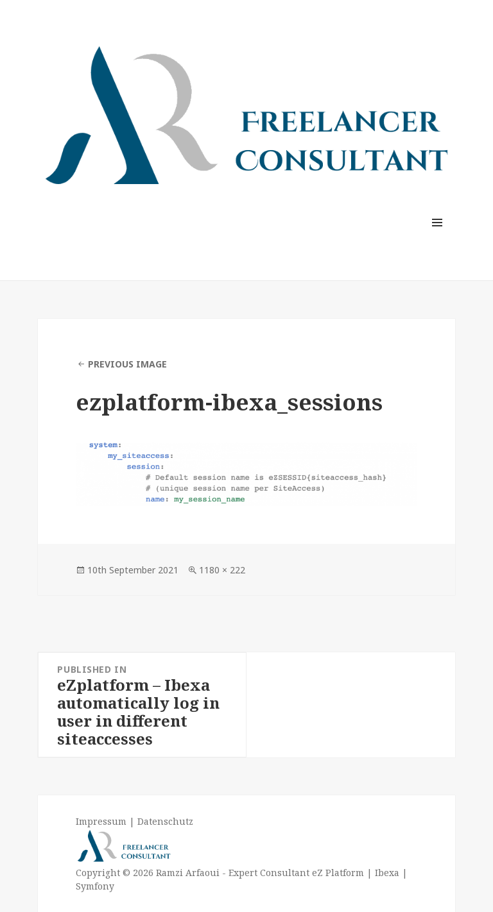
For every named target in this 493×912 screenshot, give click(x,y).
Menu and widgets (437, 240)
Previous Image (127, 364)
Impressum (101, 821)
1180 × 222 (222, 570)
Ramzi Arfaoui (186, 872)
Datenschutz (165, 821)
